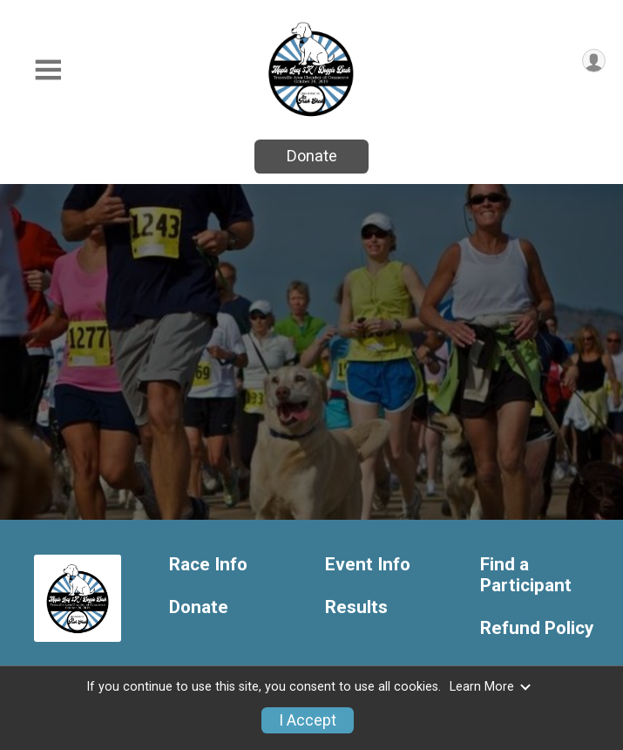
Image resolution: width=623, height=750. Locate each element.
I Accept (307, 720)
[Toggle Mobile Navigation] (47, 70)
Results (356, 607)
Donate (312, 156)
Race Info (208, 565)
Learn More (491, 686)
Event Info (367, 565)
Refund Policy (536, 628)
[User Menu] (594, 60)
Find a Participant (526, 575)
